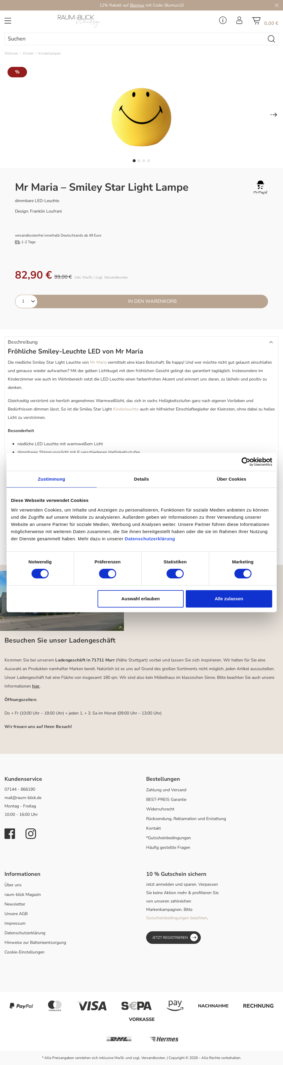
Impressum (15, 923)
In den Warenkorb (152, 301)
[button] (141, 342)
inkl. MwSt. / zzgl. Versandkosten (101, 277)
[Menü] (8, 22)
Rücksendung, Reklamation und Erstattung (186, 819)
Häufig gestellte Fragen (168, 847)
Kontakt (153, 828)
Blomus (137, 5)
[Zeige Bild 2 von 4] (138, 160)
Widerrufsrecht (160, 809)
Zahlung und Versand (166, 790)
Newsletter (15, 904)
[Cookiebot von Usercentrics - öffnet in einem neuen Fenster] (246, 461)
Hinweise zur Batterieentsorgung (35, 942)
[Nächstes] (273, 115)
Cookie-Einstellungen (24, 952)
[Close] (276, 5)
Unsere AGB (16, 914)
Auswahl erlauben (140, 598)
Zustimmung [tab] (51, 479)
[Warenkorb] (265, 22)
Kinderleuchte (126, 409)
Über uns (13, 885)
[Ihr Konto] (239, 22)
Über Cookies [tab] (231, 479)
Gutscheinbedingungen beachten (176, 918)
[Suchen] (135, 39)
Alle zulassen (229, 598)
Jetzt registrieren (175, 937)
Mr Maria (98, 362)
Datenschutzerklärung (25, 933)
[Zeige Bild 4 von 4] (148, 160)
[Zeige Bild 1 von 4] (134, 160)
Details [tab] (141, 479)
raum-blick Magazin (23, 894)
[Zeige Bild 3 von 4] (143, 160)
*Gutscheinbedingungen (168, 838)
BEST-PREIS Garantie (166, 799)
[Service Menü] (223, 22)
